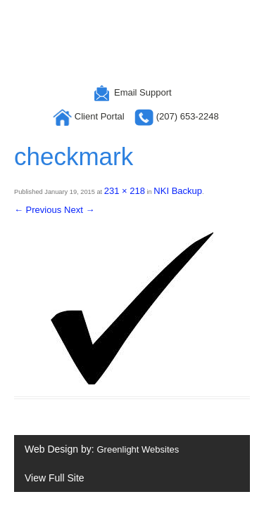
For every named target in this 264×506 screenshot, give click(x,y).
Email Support (131, 92)
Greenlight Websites (137, 449)
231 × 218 (124, 191)
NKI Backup (177, 191)
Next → (79, 210)
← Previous (37, 210)
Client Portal (90, 116)
